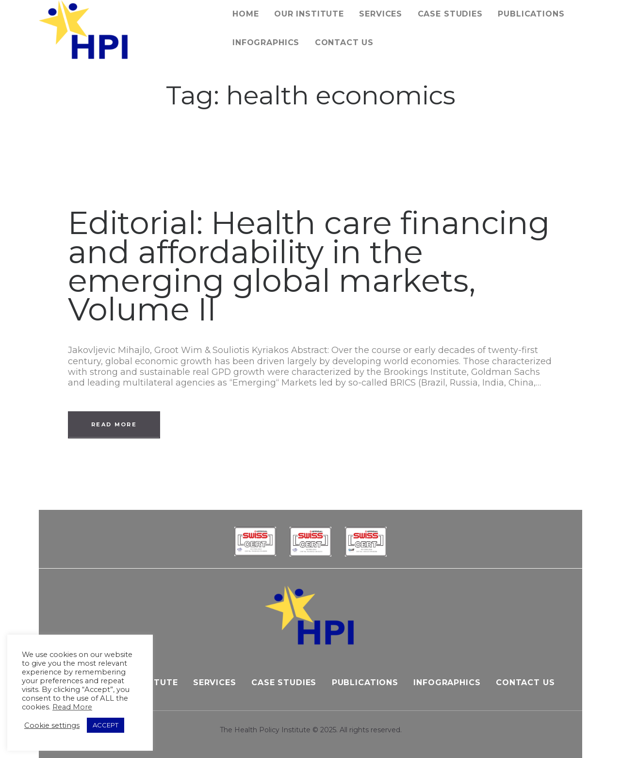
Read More (72, 707)
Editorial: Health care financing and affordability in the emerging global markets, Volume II (309, 265)
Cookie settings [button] (52, 725)
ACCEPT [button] (105, 725)
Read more (114, 424)
